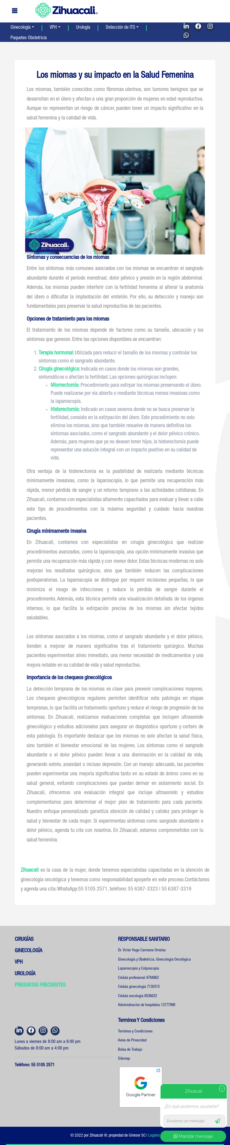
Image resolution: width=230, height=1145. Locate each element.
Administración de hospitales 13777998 (146, 1005)
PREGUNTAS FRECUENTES (40, 985)
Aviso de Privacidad (132, 1041)
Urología (83, 27)
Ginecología (20, 27)
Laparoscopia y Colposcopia (138, 969)
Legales (154, 1136)
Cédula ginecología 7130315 (139, 987)
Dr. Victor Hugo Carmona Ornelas (142, 951)
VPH (53, 27)
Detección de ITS (120, 27)
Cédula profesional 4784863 (138, 978)
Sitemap (124, 1059)
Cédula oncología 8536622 (137, 996)
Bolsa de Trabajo (130, 1050)
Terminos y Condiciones (135, 1032)
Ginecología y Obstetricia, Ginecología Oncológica (154, 960)
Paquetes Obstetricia (28, 38)
